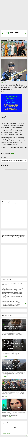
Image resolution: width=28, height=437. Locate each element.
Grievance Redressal (6, 433)
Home (2, 82)
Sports (5, 82)
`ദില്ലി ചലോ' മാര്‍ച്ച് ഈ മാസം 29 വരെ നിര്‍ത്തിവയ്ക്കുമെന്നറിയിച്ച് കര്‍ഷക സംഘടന (13, 387)
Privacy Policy (5, 431)
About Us (15, 427)
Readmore (10, 336)
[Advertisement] (13, 15)
